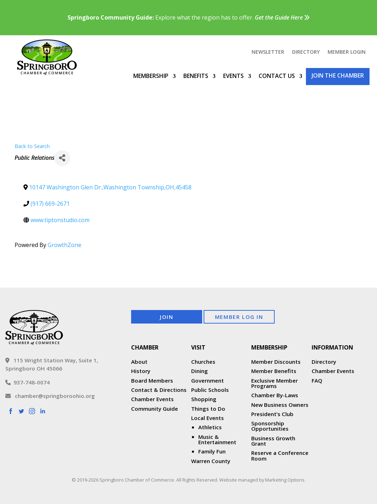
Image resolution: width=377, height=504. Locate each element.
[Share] (62, 158)
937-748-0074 (27, 382)
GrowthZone (64, 245)
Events (233, 76)
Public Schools (210, 389)
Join (166, 316)
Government (207, 380)
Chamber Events (152, 399)
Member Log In (239, 316)
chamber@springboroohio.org (50, 395)
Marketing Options (285, 480)
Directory (306, 52)
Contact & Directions (159, 389)
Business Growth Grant (273, 441)
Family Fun (212, 451)
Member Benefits (273, 370)
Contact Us (277, 76)
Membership (150, 76)
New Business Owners (279, 404)
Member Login (347, 52)
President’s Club (272, 414)
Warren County (210, 460)
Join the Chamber (338, 75)
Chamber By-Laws (274, 395)
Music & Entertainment (217, 439)
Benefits (195, 76)
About (139, 361)
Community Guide (154, 408)
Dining (199, 370)
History (140, 370)
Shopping (203, 399)
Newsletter (268, 52)
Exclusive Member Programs (274, 383)
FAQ (317, 380)
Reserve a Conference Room (279, 455)
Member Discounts (276, 361)
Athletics (210, 427)
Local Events (207, 417)
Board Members (152, 380)
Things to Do (208, 408)
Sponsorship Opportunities (270, 426)
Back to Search (32, 146)
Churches (203, 361)
